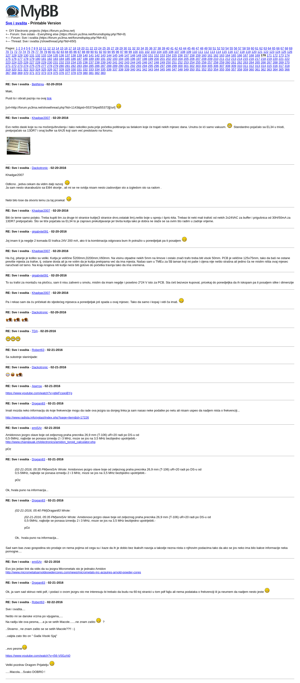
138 (73, 55)
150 (144, 55)
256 (203, 62)
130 (26, 55)
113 (212, 52)
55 (231, 48)
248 (156, 62)
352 (203, 69)
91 (96, 52)
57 (239, 48)
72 (15, 52)
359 (245, 69)
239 (103, 62)
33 (138, 48)
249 (162, 62)
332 (85, 69)
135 (55, 55)
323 (31, 69)
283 (79, 66)
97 (121, 52)
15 (61, 48)
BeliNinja (38, 84)
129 (19, 55)
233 (67, 62)
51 (214, 48)
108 (182, 52)
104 (159, 52)
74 (24, 52)
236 (85, 62)
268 (275, 62)
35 (146, 48)
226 (26, 62)
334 (97, 69)
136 (61, 55)
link (49, 98)
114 (218, 52)
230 (49, 62)
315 (269, 66)
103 (153, 52)
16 (66, 48)
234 (73, 62)
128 (14, 55)
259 (221, 62)
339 (126, 69)
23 (95, 48)
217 (257, 59)
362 (263, 69)
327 (55, 69)
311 (245, 66)
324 (37, 69)
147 (126, 55)
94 (109, 52)
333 (91, 69)
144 (109, 55)
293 (138, 66)
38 (159, 48)
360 (251, 69)
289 (115, 66)
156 (180, 55)
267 (269, 62)
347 (174, 69)
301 (186, 66)
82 (58, 52)
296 (156, 66)
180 (37, 59)
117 (236, 52)
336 (109, 69)
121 (259, 52)
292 (132, 66)
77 (36, 52)
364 (275, 69)
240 (109, 62)
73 (20, 52)
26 (108, 48)
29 (121, 48)
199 (150, 59)
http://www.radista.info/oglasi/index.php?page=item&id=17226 (47, 417)
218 (263, 59)
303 (198, 66)
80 (49, 52)
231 (55, 62)
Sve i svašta (16, 23)
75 (28, 52)
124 (277, 52)
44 (184, 48)
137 (67, 55)
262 (239, 62)
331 (79, 69)
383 (103, 73)
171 (269, 55)
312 (251, 66)
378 (73, 73)
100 (135, 52)
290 (121, 66)
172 (275, 55)
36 (150, 48)
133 (43, 55)
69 (290, 48)
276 (37, 66)
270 (287, 62)
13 (53, 48)
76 (32, 52)
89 (87, 52)
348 (180, 69)
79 (45, 52)
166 (239, 55)
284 (85, 66)
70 (7, 52)
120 (254, 52)
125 (283, 52)
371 (31, 73)
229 (43, 62)
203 (174, 59)
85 (70, 52)
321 (19, 69)
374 (49, 73)
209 (210, 59)
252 (180, 62)
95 (113, 52)
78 (41, 52)
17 (70, 48)
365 (281, 69)
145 (115, 55)
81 (54, 52)
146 (121, 55)
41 (171, 48)
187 (79, 59)
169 (257, 55)
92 (100, 52)
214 (239, 59)
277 (43, 66)
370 (26, 73)
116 (230, 52)
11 (44, 48)
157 (186, 55)
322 (26, 69)
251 (174, 62)
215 (245, 59)
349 (186, 69)
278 (49, 66)
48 (201, 48)
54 (227, 48)
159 (198, 55)
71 (11, 52)
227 (31, 62)
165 (233, 55)
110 (194, 52)
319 (8, 69)
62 (260, 48)
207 (198, 59)
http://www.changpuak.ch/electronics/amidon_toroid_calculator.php (51, 442)
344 (156, 69)
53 (223, 48)
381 (91, 73)
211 (221, 59)
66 (278, 48)
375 (55, 73)
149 (138, 55)
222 (287, 59)
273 (19, 66)
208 (203, 59)
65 (273, 48)
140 (85, 55)
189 (91, 59)
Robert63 (38, 350)
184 (61, 59)
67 (282, 48)
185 (67, 59)
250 (168, 62)
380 (85, 73)
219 (269, 59)
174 (287, 55)
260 (227, 62)
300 (180, 66)
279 (55, 66)
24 (99, 48)
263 (245, 62)
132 (37, 55)
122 (266, 52)
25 (104, 48)
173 (281, 55)
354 (215, 69)
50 (210, 48)
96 (117, 52)
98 (126, 52)
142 (97, 55)
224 (14, 62)
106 (170, 52)
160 (203, 55)
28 (116, 48)
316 (275, 66)
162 (215, 55)
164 (227, 55)
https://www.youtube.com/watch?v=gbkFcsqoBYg (39, 393)
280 (61, 66)
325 (43, 69)
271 (8, 66)
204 (180, 59)
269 (281, 62)
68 (286, 48)
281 (67, 66)
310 (239, 66)
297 (162, 66)
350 (192, 69)
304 (203, 66)
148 (132, 55)
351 (198, 69)
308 (227, 66)
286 (97, 66)
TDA (35, 331)
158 (192, 55)
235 (79, 62)
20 (82, 48)
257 (210, 62)
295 (150, 66)
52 (218, 48)
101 (141, 52)
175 (8, 59)
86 (75, 52)
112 (206, 52)
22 (91, 48)
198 (144, 59)
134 (49, 55)
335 (103, 69)
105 (165, 52)
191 (103, 59)
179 (31, 59)
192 (109, 59)
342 (144, 69)
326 (49, 69)
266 (263, 62)
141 (91, 55)
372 (37, 73)
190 (97, 59)
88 (83, 52)
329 (67, 69)
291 (126, 66)
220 (275, 59)
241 (115, 62)
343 (150, 69)
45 (189, 48)
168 (251, 55)
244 (132, 62)
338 (121, 69)
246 (144, 62)
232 (61, 62)
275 (31, 66)
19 (78, 48)
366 (287, 69)
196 (132, 59)
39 (163, 48)
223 (8, 62)
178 (26, 59)
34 (142, 48)
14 (57, 48)
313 (257, 66)
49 (205, 48)
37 (155, 48)
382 (97, 73)
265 (257, 62)
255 (198, 62)
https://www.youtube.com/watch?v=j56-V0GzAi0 (38, 655)
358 (239, 69)
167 (245, 55)
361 (257, 69)
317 (281, 66)
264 (251, 62)
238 (97, 62)
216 (251, 59)
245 (138, 62)
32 (133, 48)
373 (43, 73)
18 (74, 48)
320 (14, 69)
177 (19, 59)
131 (31, 55)
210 (215, 59)
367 (8, 73)
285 (91, 66)
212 (227, 59)
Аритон (37, 386)
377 (67, 73)
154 (168, 55)
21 (87, 48)
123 (271, 52)
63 (265, 48)
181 (43, 59)
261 (233, 62)
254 (192, 62)
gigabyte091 (40, 231)
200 (156, 59)
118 (242, 52)
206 (192, 59)
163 (221, 55)
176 (14, 59)
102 (147, 52)
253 (186, 62)
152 (156, 55)
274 (26, 66)
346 (168, 69)
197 (138, 59)
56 (235, 48)
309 (233, 66)
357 (233, 69)
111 (200, 52)
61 (256, 48)
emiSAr (37, 428)
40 (167, 48)
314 (263, 66)
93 (104, 52)
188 (85, 59)
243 (126, 62)
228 (37, 62)
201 (162, 59)
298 (168, 66)
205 (186, 59)
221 (281, 59)
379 (79, 73)
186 (73, 59)
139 (79, 55)
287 (103, 66)
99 (130, 52)
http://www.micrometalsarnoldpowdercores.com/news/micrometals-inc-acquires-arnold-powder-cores (73, 572)
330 (73, 69)
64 (269, 48)
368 (14, 73)
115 (224, 52)
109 (188, 52)
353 (210, 69)
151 (150, 55)
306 (215, 66)
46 (193, 48)
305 (210, 66)
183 (55, 59)
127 (8, 55)
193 (115, 59)
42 (176, 48)
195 (126, 59)
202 (168, 59)
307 (221, 66)
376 (61, 73)
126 (289, 52)
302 (192, 66)
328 (61, 69)
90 (92, 52)
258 (215, 62)
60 (252, 48)
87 (79, 52)
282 (73, 66)
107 (177, 52)
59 (248, 48)
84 (66, 52)
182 (49, 59)
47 (197, 48)
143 (103, 55)
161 (210, 55)
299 (174, 66)
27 (112, 48)
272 (14, 66)
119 (248, 52)
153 (162, 55)
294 (144, 66)
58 (244, 48)
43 (180, 48)
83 (62, 52)
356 (227, 69)
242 (121, 62)
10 (40, 48)
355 (221, 69)
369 (19, 73)
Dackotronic (40, 168)
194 (121, 59)
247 (150, 62)
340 (132, 69)
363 (269, 69)
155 (174, 55)
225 (19, 62)
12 (49, 48)
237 (91, 62)
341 (138, 69)
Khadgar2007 (41, 118)
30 (125, 48)
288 (109, 66)
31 (129, 48)
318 (287, 66)
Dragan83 (38, 403)
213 (233, 59)
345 (162, 69)
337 (115, 69)
